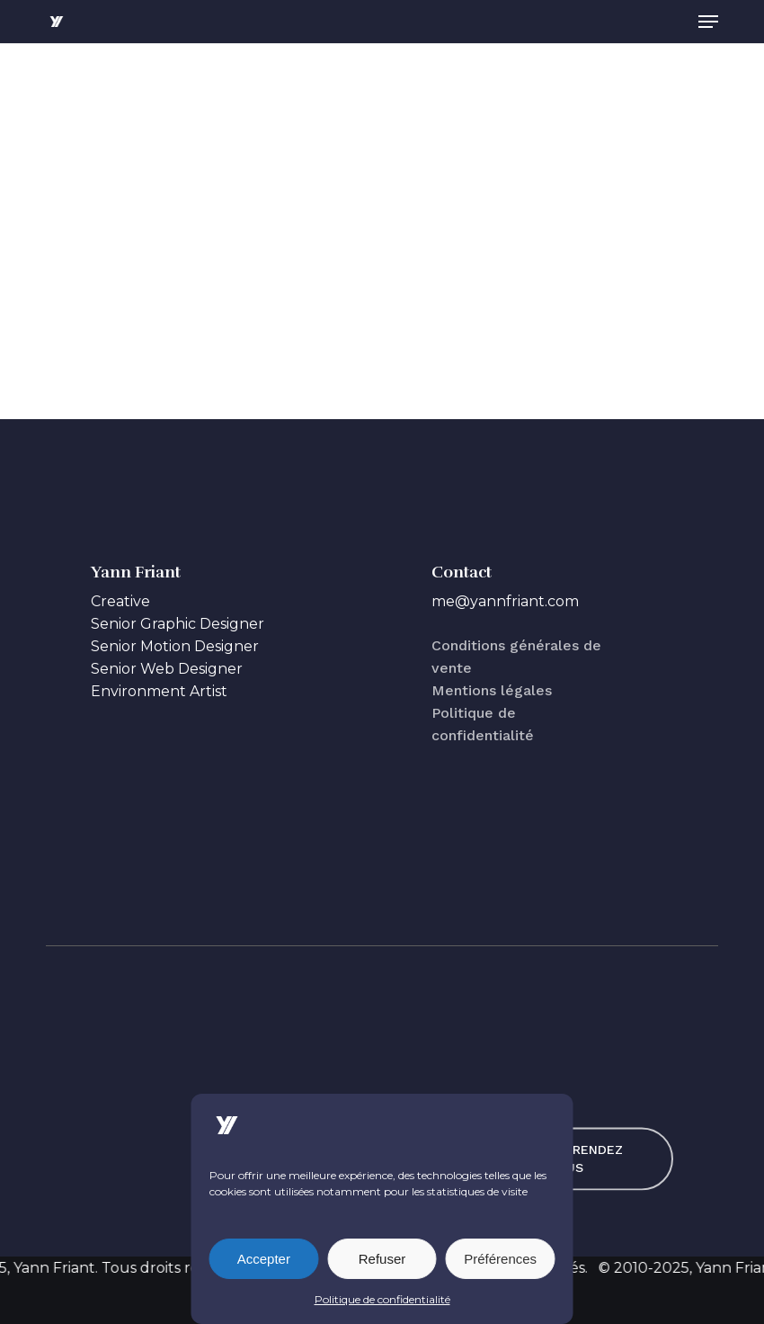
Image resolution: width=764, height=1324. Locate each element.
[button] (708, 22)
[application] (382, 222)
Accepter (263, 1258)
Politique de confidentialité (382, 1299)
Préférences (500, 1258)
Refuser (382, 1258)
